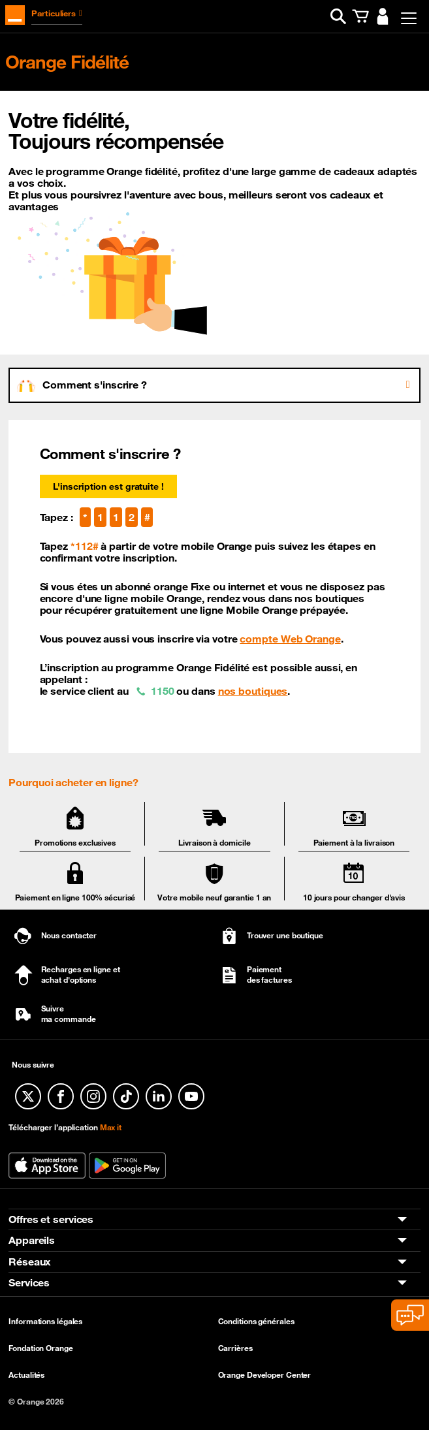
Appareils (31, 1240)
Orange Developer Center (264, 1374)
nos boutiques (253, 690)
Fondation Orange (40, 1348)
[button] (338, 16)
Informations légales (45, 1321)
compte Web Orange (290, 638)
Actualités (26, 1374)
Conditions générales (256, 1321)
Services (29, 1282)
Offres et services (50, 1219)
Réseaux (29, 1261)
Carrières (235, 1348)
